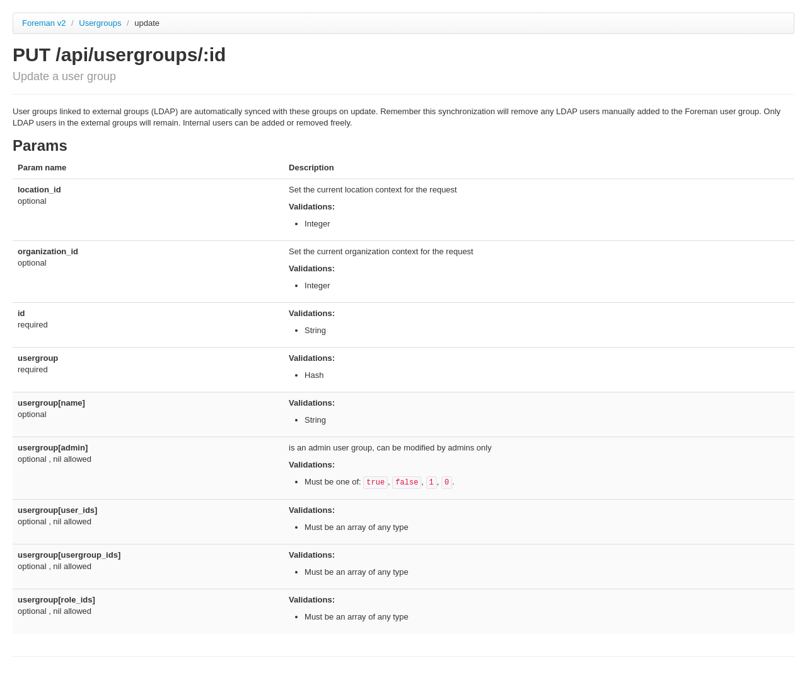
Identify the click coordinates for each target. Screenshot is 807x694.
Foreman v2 (44, 23)
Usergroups (101, 23)
